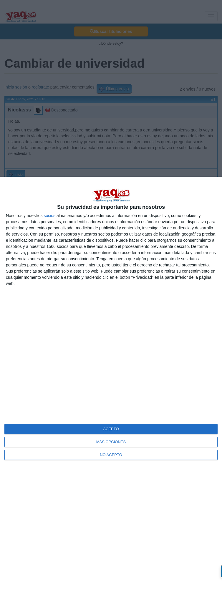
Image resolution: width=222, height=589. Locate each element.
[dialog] (111, 383)
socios (49, 215)
